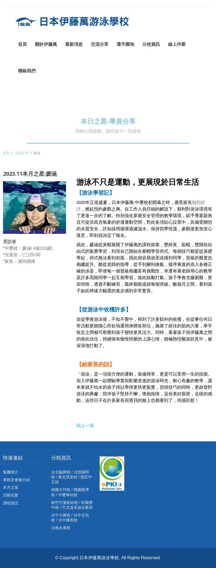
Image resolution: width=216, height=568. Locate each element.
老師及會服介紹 (16, 480)
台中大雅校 (60, 515)
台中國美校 (67, 520)
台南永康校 (60, 528)
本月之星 (10, 487)
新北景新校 (67, 477)
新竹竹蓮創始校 (64, 502)
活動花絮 (10, 495)
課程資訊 (10, 503)
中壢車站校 (67, 495)
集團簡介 (10, 472)
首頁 (6, 153)
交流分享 (21, 153)
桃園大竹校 (60, 489)
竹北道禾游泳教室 (77, 507)
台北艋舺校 (60, 472)
